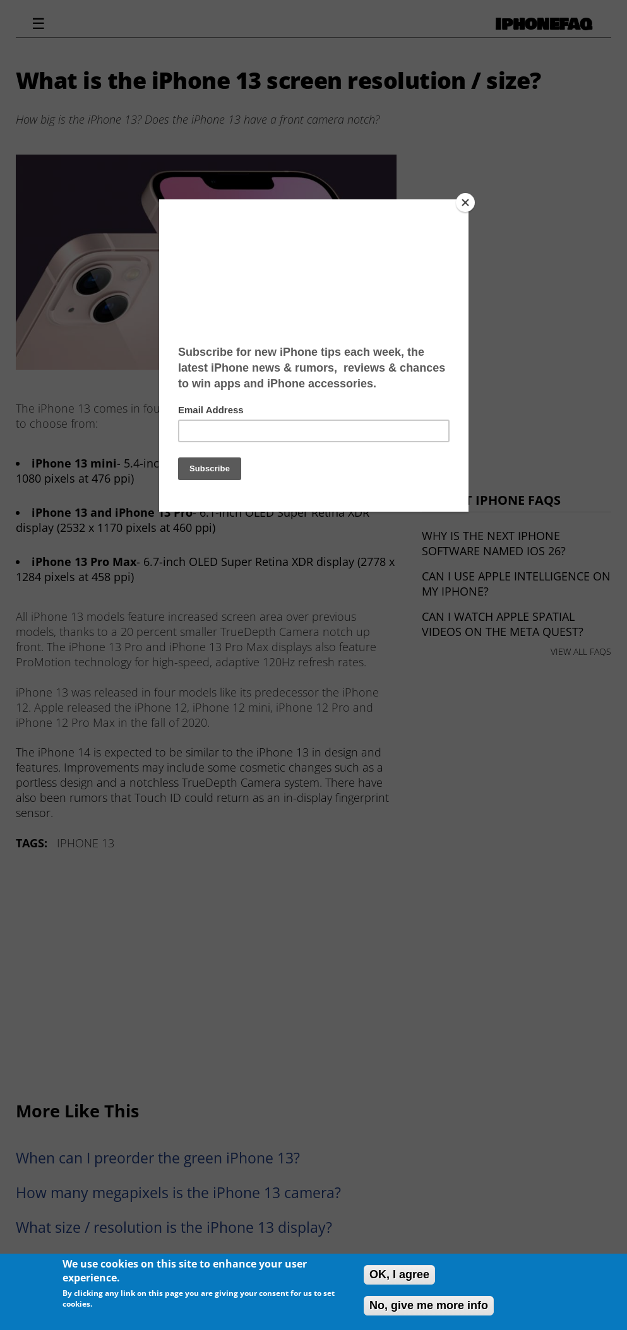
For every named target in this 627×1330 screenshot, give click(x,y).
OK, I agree (399, 1274)
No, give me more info (428, 1305)
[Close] (465, 202)
